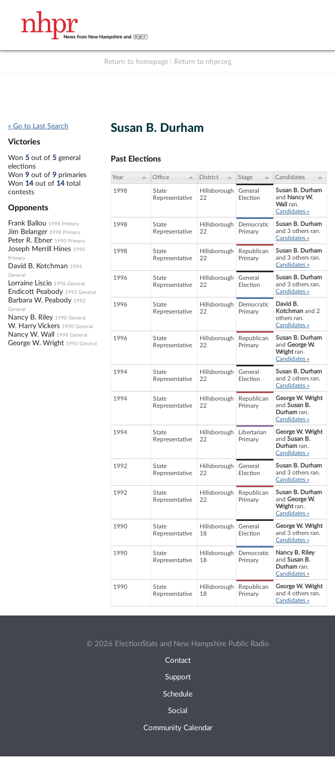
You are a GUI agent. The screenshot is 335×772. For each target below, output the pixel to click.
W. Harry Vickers (34, 326)
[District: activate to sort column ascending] (217, 178)
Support (178, 677)
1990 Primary (69, 241)
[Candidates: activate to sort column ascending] (300, 178)
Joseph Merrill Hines (39, 249)
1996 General (69, 283)
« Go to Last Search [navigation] (38, 126)
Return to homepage (136, 61)
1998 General (71, 335)
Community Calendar (177, 728)
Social (178, 711)
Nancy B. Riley (30, 317)
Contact (178, 660)
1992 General (80, 292)
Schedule (178, 694)
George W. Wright (36, 343)
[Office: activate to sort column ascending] (174, 178)
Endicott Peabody (35, 291)
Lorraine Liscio (30, 283)
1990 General (70, 318)
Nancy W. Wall (31, 334)
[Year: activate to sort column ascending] (131, 178)
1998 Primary (63, 223)
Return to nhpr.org (202, 61)
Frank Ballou (27, 223)
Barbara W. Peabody (39, 300)
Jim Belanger (27, 232)
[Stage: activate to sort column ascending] (255, 178)
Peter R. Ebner (30, 240)
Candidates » (292, 211)
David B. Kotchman (38, 266)
